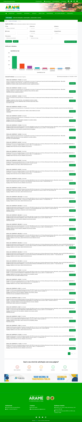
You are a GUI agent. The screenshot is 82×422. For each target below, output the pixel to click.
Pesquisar (8, 41)
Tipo (6, 26)
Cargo (31, 36)
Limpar (15, 41)
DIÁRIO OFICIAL (42, 13)
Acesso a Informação (13, 21)
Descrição (32, 31)
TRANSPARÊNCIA (50, 13)
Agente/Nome (57, 31)
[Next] (72, 353)
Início (6, 21)
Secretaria (8, 36)
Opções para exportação (70, 41)
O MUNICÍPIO (19, 13)
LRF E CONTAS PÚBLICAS (60, 13)
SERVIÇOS (34, 13)
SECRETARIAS (27, 13)
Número (56, 26)
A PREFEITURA (12, 13)
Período (7, 31)
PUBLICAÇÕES (70, 13)
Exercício (32, 26)
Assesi (36, 420)
